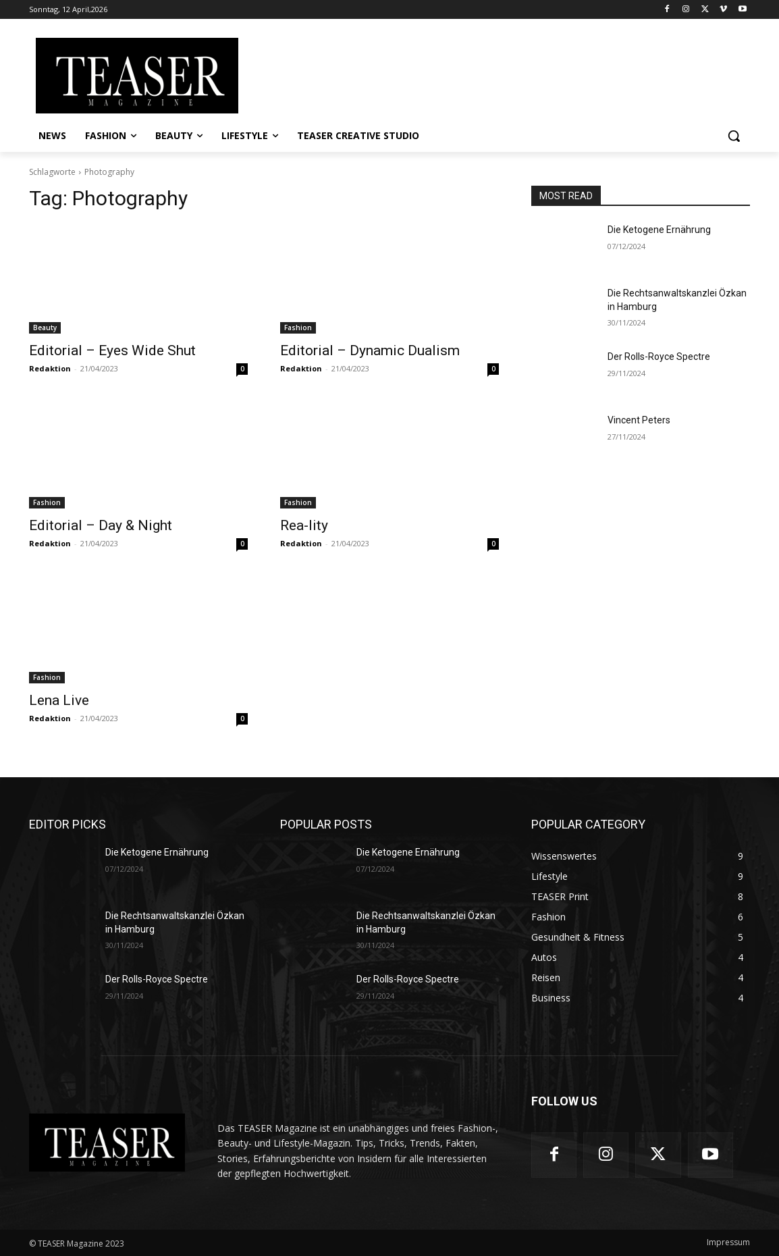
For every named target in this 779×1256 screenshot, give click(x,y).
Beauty (45, 327)
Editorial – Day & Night (100, 525)
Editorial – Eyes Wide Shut (112, 350)
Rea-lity (304, 525)
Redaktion (50, 368)
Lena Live (59, 700)
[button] (734, 136)
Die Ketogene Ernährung (659, 229)
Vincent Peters (639, 420)
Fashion (298, 327)
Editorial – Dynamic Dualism (370, 350)
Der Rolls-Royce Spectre (659, 356)
